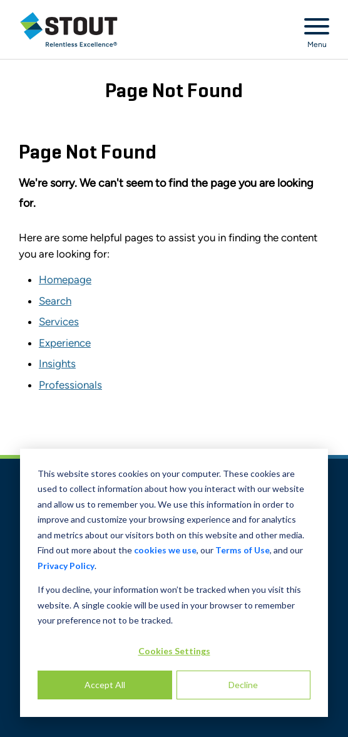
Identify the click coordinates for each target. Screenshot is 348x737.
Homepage (65, 279)
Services (59, 321)
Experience (65, 343)
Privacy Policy (66, 565)
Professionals (70, 385)
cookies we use (165, 550)
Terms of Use (242, 550)
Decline (243, 684)
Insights (57, 363)
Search (55, 301)
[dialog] (174, 583)
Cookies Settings (174, 651)
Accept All (104, 684)
